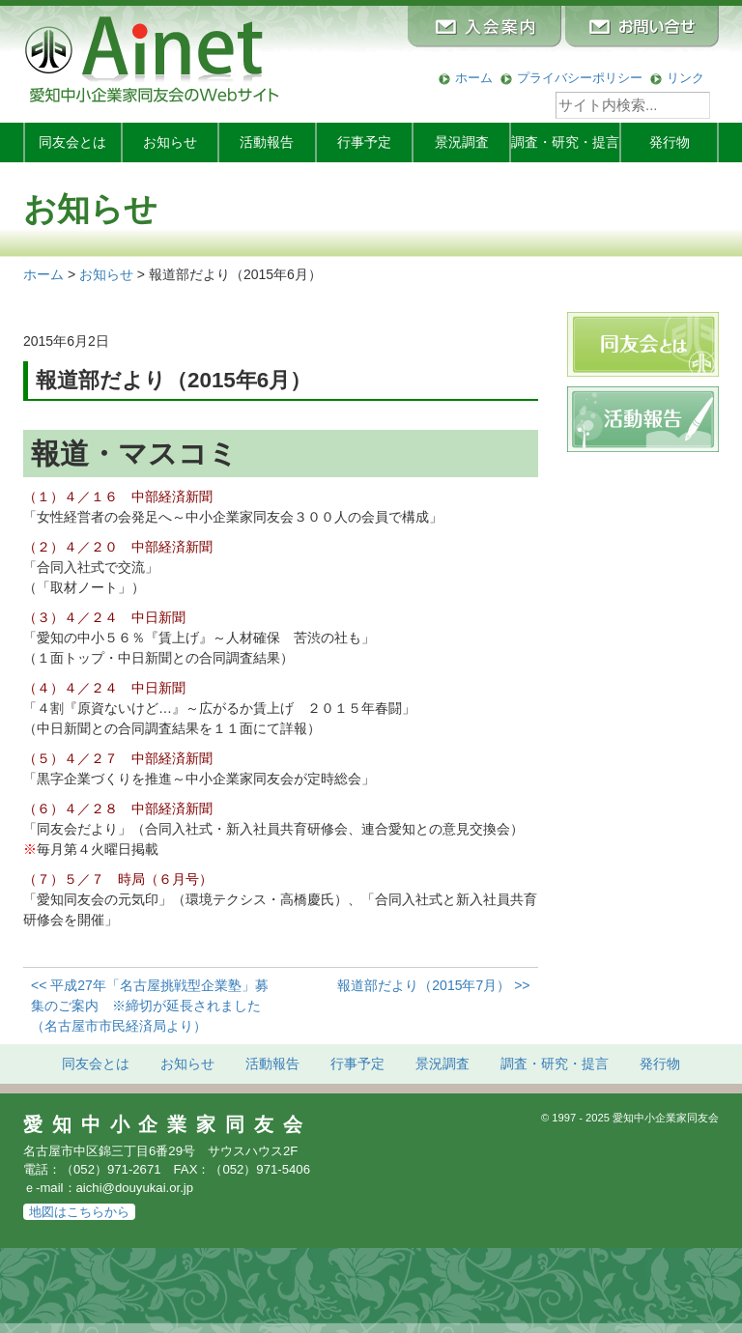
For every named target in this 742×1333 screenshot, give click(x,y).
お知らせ (170, 142)
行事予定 (364, 142)
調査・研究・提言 (565, 142)
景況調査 (462, 142)
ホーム (474, 78)
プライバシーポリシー (579, 78)
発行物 (669, 142)
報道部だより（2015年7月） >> (433, 985)
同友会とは (72, 142)
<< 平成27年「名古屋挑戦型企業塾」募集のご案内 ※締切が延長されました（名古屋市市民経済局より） (150, 1006)
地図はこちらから (79, 1212)
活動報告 (267, 142)
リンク (685, 78)
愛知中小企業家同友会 (167, 1124)
